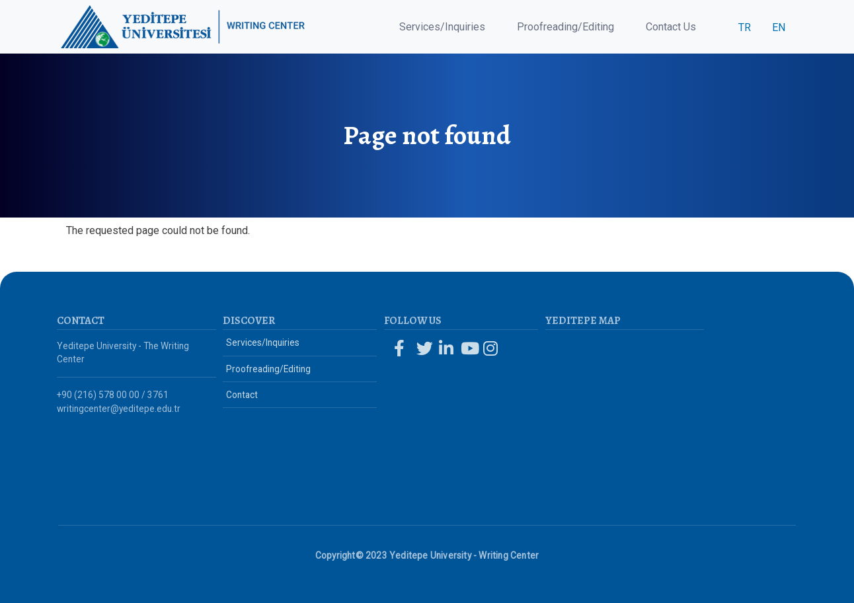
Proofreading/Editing (565, 26)
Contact (242, 394)
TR (744, 27)
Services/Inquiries (442, 26)
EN (778, 27)
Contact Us (671, 26)
